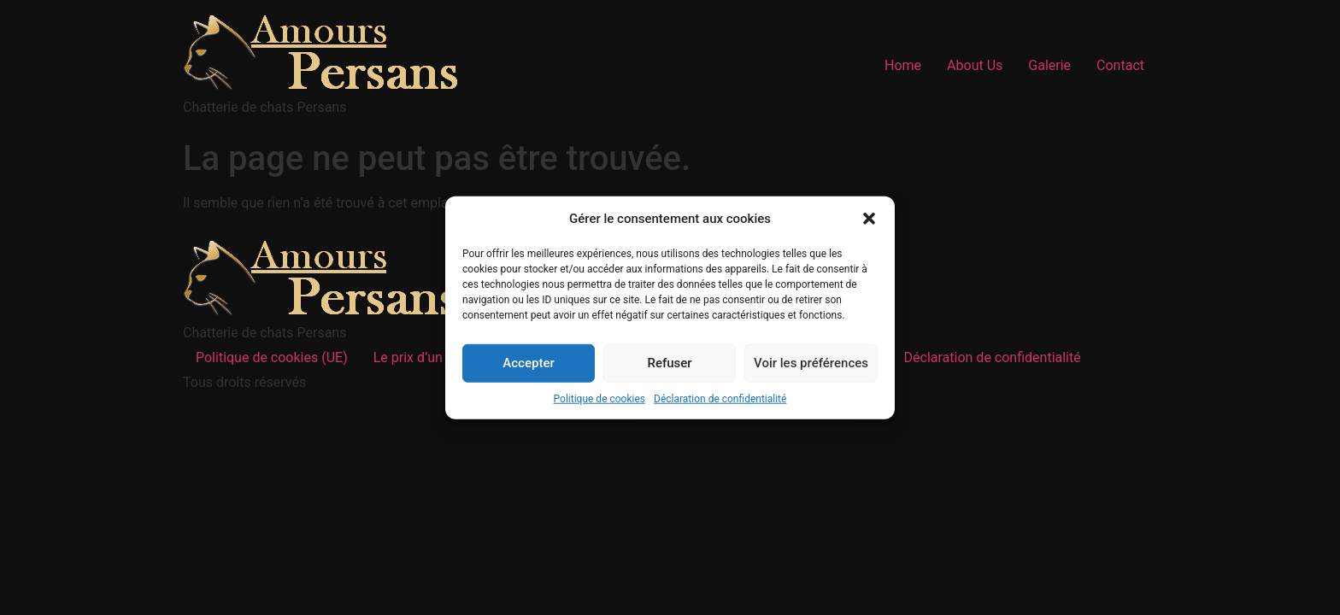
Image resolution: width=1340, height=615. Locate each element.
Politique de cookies (599, 398)
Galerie (1049, 65)
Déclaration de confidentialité (720, 398)
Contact (1120, 65)
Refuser (669, 363)
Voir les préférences (811, 363)
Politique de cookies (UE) (272, 357)
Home (903, 65)
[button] (869, 218)
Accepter (528, 363)
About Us (974, 65)
